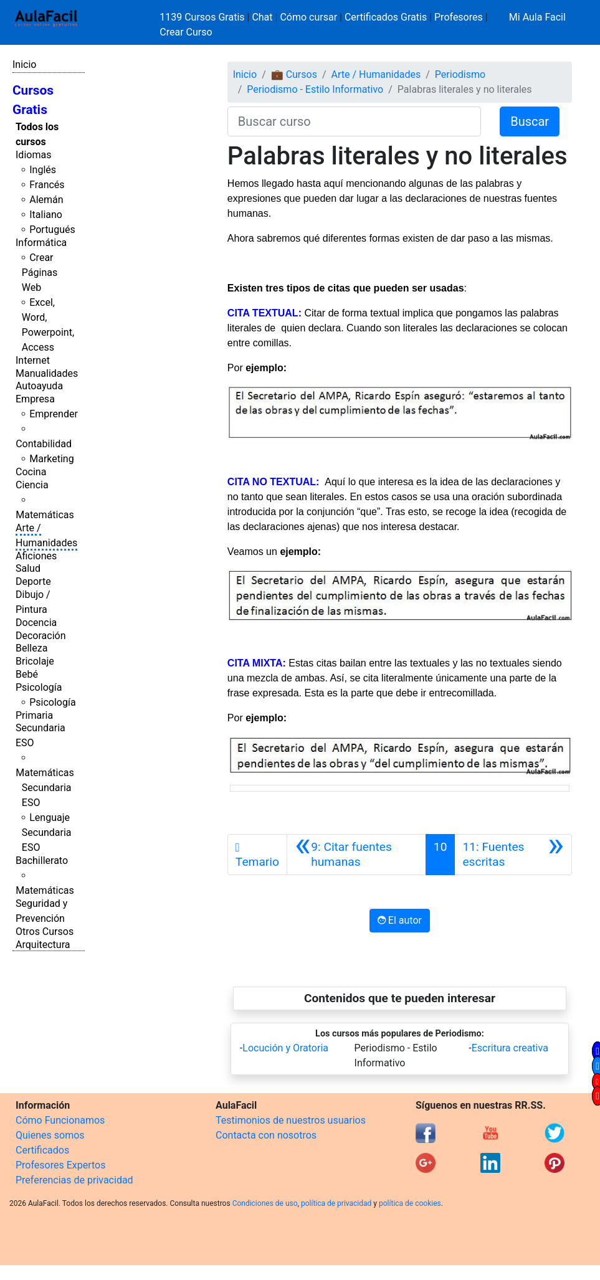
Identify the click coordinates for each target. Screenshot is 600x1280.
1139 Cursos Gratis (203, 17)
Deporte (33, 581)
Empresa (35, 399)
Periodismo (460, 74)
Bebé (27, 674)
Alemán (46, 200)
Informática (41, 243)
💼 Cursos (294, 74)
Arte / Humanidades (376, 74)
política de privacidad (336, 1203)
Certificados (42, 1150)
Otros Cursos (45, 931)
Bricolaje (35, 661)
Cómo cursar (308, 17)
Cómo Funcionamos (60, 1120)
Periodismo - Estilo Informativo (315, 89)
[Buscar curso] (354, 121)
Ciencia (32, 485)
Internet (33, 360)
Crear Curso (186, 32)
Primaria (34, 715)
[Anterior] (356, 854)
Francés (46, 185)
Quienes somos (50, 1135)
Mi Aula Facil (537, 17)
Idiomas (33, 155)
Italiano (45, 214)
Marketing (51, 459)
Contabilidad (44, 444)
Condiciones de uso (265, 1203)
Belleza (31, 648)
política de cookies (410, 1203)
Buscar (529, 121)
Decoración (41, 636)
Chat (262, 17)
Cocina (31, 472)
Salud (28, 568)
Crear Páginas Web (39, 272)
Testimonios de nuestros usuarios (291, 1120)
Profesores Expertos (60, 1165)
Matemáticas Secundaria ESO (45, 787)
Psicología (39, 687)
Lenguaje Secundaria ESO (47, 832)
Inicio (24, 64)
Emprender (53, 414)
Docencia (36, 622)
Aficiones (36, 556)
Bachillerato (42, 860)
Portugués (52, 229)
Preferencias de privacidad (74, 1180)
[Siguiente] (513, 854)
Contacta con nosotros (266, 1135)
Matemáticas (45, 515)
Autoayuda (39, 386)
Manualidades (47, 373)
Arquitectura (43, 945)
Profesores (458, 17)
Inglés (42, 170)
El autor (400, 920)
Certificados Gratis (386, 17)
